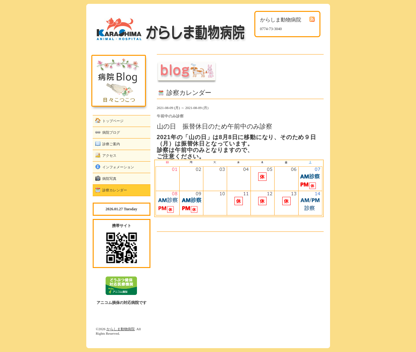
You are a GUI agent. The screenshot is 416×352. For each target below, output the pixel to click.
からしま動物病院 (120, 329)
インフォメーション (118, 167)
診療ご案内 (111, 144)
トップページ (112, 121)
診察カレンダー (114, 190)
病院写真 (109, 178)
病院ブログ (111, 132)
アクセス (109, 155)
